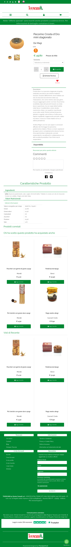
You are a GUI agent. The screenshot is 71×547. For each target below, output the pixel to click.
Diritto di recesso (44, 444)
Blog (7, 444)
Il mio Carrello (10, 463)
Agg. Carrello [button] (18, 282)
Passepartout (43, 546)
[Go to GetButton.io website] (67, 545)
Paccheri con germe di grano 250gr (19, 269)
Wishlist (8, 469)
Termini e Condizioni (45, 438)
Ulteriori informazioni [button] (11, 203)
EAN (34, 47)
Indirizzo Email (42, 460)
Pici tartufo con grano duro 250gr (18, 313)
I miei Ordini (9, 466)
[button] (27, 15)
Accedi (8, 454)
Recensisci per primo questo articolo (44, 150)
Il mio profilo (10, 460)
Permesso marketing (43, 477)
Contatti (8, 441)
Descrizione (36, 89)
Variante (36, 60)
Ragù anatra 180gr (52, 313)
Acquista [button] (57, 69)
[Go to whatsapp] (66, 541)
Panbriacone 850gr (52, 269)
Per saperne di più (42, 486)
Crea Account (10, 457)
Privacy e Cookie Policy (46, 441)
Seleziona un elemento (42, 62)
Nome (39, 465)
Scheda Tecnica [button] (49, 76)
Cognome (40, 471)
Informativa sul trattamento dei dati (50, 447)
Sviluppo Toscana (11, 447)
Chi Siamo (9, 438)
